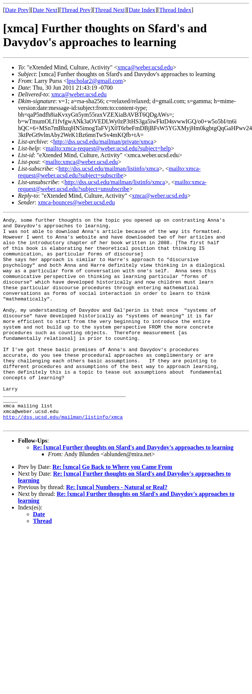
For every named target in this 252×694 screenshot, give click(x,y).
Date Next (45, 10)
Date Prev (17, 10)
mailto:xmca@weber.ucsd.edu (81, 162)
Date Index (142, 10)
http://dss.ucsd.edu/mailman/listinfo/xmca (108, 168)
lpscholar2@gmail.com (95, 81)
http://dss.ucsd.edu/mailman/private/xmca (103, 141)
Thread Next (110, 10)
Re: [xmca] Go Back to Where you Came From (112, 508)
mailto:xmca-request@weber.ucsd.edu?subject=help (108, 148)
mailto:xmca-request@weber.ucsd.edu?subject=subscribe (109, 172)
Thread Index (175, 10)
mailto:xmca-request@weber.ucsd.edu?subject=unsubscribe (112, 185)
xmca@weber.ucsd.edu (145, 67)
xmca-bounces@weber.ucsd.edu (76, 202)
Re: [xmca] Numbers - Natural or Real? (116, 529)
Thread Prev (76, 10)
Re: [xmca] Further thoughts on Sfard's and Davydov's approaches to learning (133, 489)
